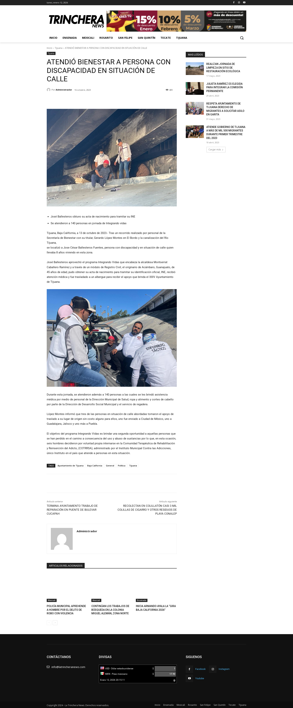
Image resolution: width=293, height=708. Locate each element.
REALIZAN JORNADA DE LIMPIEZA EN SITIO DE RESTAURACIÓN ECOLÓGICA (223, 67)
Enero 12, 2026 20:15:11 (112, 679)
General (110, 465)
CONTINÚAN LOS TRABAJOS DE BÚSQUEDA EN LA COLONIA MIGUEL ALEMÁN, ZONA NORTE (111, 609)
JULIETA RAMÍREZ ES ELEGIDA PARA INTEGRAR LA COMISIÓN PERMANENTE (224, 87)
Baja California (94, 465)
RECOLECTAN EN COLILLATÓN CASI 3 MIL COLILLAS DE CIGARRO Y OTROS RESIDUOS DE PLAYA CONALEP (147, 509)
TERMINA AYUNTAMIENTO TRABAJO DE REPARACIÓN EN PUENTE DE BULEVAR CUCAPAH (72, 509)
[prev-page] (49, 622)
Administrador (64, 89)
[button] (241, 37)
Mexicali (51, 600)
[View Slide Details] (176, 21)
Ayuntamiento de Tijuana (71, 465)
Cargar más (216, 149)
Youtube (199, 677)
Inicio (49, 48)
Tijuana (58, 48)
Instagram (224, 668)
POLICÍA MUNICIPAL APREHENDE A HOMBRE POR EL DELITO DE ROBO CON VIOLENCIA (67, 609)
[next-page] (55, 622)
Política (121, 465)
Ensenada (141, 600)
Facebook (200, 668)
